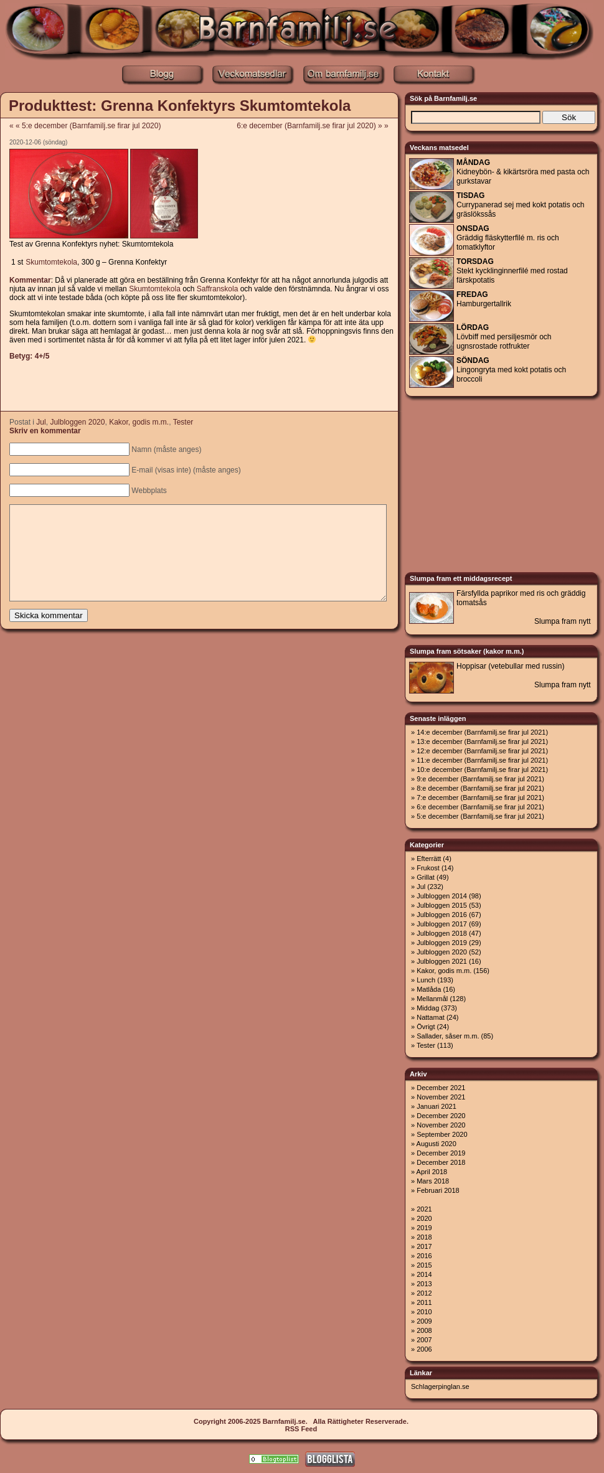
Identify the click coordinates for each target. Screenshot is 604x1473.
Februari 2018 (438, 1190)
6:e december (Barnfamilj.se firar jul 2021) (480, 807)
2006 (424, 1349)
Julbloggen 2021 (442, 961)
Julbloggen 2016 (442, 914)
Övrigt (426, 1026)
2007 (424, 1340)
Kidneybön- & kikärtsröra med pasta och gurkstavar (522, 172)
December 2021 (441, 1087)
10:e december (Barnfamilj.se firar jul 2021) (482, 769)
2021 (424, 1209)
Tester (183, 422)
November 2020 (441, 1125)
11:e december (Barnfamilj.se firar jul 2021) (482, 760)
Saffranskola (217, 289)
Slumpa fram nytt (562, 621)
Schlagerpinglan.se (440, 1386)
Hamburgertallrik (483, 299)
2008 (424, 1330)
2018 (424, 1237)
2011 (424, 1302)
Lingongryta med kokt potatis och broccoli (511, 370)
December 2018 (441, 1162)
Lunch (426, 980)
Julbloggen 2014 (442, 896)
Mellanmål (432, 998)
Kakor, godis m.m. (139, 422)
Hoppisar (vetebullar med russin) (510, 666)
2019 (424, 1227)
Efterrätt (429, 858)
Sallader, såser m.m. (448, 1036)
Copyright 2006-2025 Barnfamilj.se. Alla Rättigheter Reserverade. (301, 1421)
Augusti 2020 (436, 1143)
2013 (424, 1283)
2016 (424, 1255)
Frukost (428, 868)
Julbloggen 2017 (442, 924)
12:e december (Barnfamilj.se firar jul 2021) (482, 751)
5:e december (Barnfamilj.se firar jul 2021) (480, 816)
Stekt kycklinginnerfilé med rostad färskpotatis (512, 271)
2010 (424, 1311)
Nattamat (431, 1017)
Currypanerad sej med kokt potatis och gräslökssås (520, 205)
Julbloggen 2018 (442, 933)
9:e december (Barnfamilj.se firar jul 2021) (480, 779)
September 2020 (442, 1134)
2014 (424, 1274)
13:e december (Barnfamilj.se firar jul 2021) (482, 741)
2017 (424, 1246)
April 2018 (432, 1171)
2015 (424, 1265)
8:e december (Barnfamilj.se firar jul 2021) (480, 788)
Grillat (426, 877)
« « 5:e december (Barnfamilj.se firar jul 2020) (85, 125)
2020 (424, 1218)
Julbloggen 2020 (77, 422)
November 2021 (441, 1097)
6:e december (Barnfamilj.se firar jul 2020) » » (317, 125)
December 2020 (441, 1115)
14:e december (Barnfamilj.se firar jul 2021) (482, 732)
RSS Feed (301, 1429)
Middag (428, 1008)
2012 (424, 1293)
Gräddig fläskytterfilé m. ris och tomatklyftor (507, 238)
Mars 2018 (433, 1181)
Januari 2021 (436, 1106)
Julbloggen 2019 (442, 942)
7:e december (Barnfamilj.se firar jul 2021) (480, 797)
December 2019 (441, 1153)
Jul (40, 422)
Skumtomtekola (51, 262)
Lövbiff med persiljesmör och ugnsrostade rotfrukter (504, 337)
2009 (424, 1321)
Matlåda (429, 989)
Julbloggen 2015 (442, 905)
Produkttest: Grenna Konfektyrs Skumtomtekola (180, 105)
